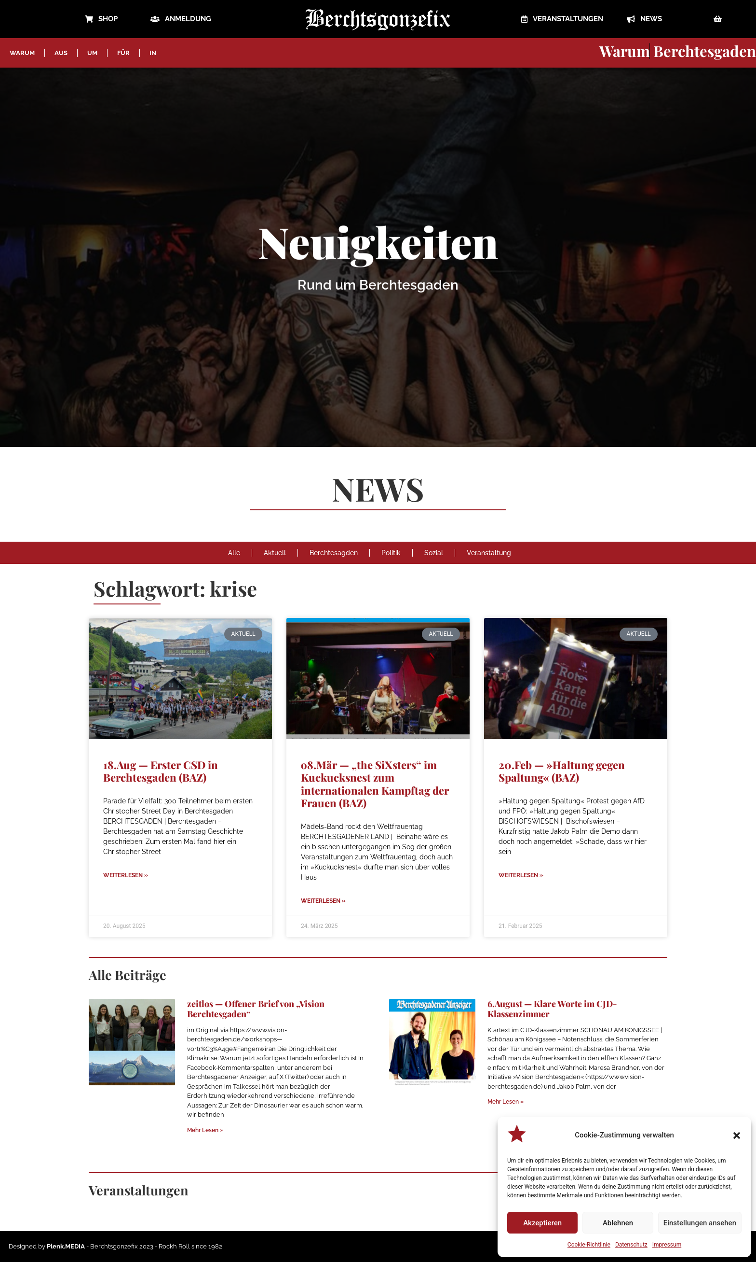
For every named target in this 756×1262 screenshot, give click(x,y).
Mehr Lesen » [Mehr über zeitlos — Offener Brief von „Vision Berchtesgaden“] (205, 1130)
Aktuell (275, 553)
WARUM (22, 52)
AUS (61, 52)
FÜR (123, 52)
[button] (737, 1135)
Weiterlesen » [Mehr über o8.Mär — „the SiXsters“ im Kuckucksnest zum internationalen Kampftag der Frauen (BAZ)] (323, 900)
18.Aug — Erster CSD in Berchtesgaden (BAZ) (160, 771)
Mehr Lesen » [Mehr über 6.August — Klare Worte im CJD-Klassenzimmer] (505, 1101)
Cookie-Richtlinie (588, 1244)
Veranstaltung (489, 553)
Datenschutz (631, 1244)
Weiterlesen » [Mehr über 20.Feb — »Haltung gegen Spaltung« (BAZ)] (521, 875)
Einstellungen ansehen (699, 1223)
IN (152, 52)
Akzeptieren (542, 1223)
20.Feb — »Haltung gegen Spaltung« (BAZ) (562, 771)
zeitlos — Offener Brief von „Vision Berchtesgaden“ (255, 1009)
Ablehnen (618, 1223)
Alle (234, 553)
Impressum (666, 1244)
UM (92, 52)
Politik (391, 553)
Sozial (433, 553)
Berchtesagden (334, 553)
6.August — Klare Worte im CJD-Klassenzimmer (552, 1009)
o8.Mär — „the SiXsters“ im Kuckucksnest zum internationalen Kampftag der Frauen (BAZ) (375, 783)
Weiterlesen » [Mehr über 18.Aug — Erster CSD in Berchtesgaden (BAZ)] (125, 875)
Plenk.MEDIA (66, 1246)
